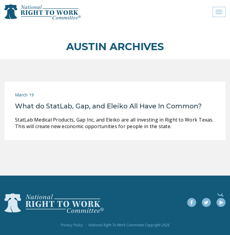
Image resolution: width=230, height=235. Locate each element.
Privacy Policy (71, 225)
